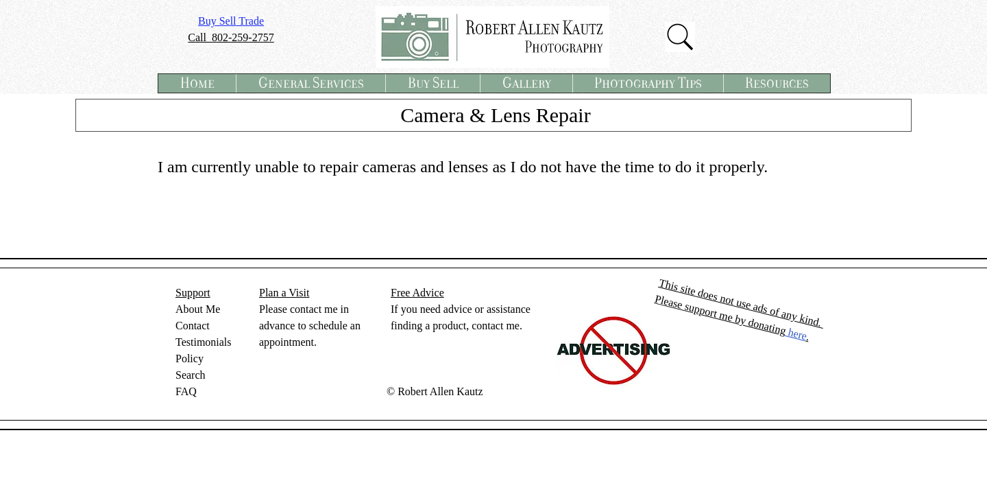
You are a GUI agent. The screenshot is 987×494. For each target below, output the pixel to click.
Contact (192, 325)
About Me (197, 309)
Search (190, 375)
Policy (189, 358)
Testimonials (203, 342)
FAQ (186, 391)
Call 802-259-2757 (230, 37)
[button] (310, 83)
